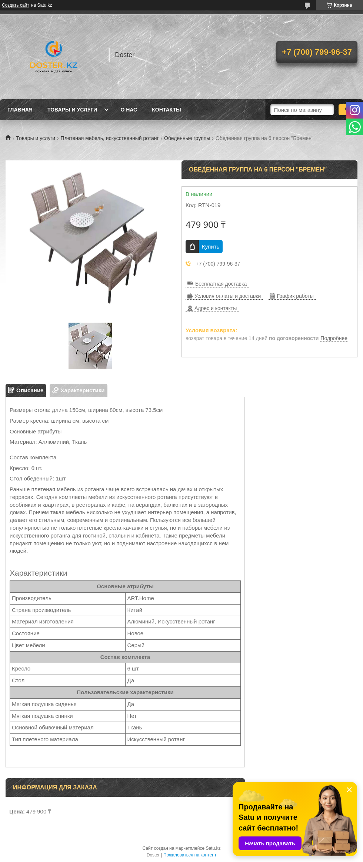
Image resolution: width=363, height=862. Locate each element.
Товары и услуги (72, 110)
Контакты (166, 110)
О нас (128, 110)
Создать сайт (15, 5)
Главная (20, 110)
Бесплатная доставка (221, 284)
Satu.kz (213, 848)
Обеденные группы (187, 138)
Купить (210, 246)
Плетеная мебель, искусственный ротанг (110, 138)
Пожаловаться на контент (189, 855)
